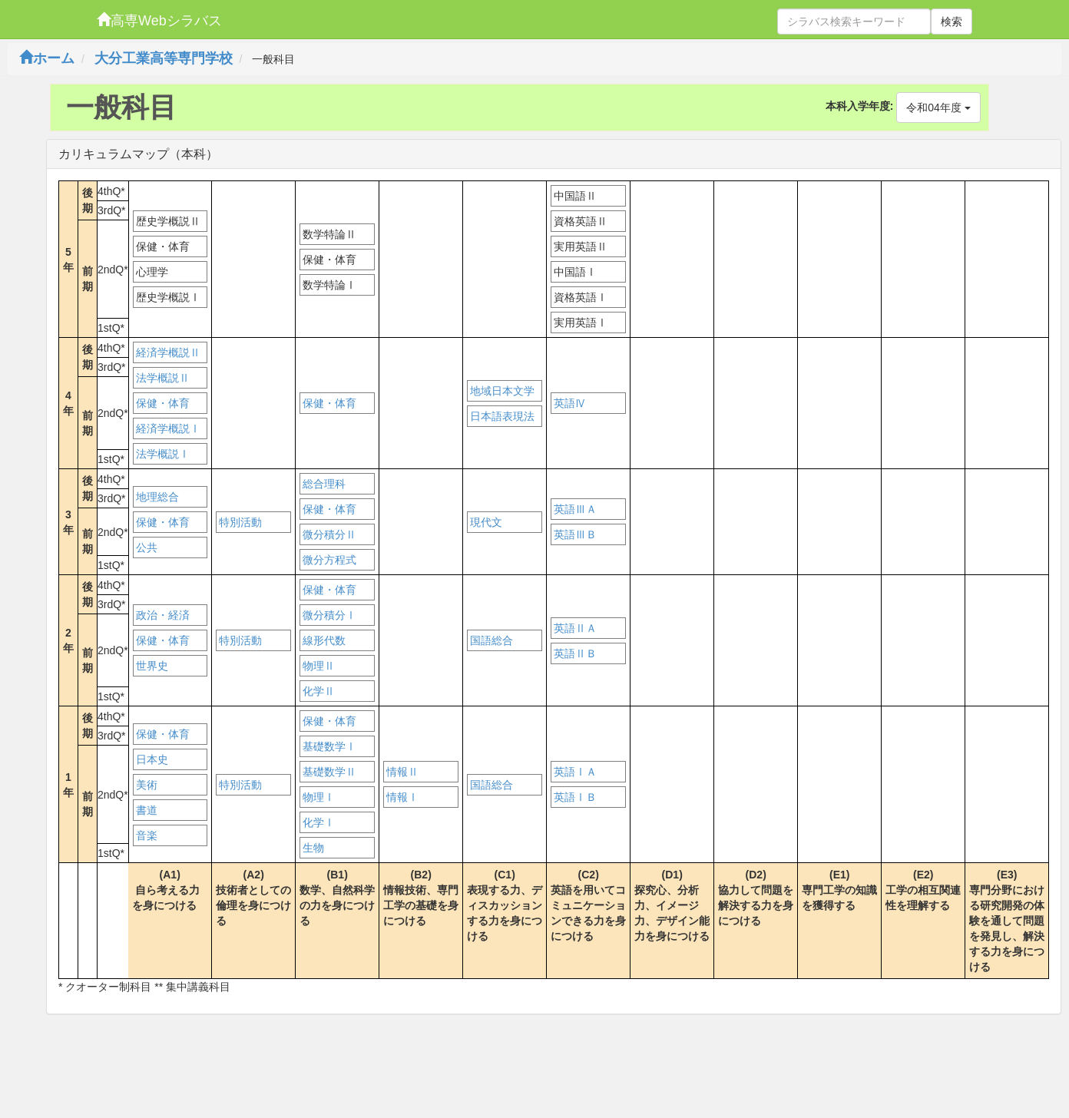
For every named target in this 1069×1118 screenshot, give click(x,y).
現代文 (486, 522)
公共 (146, 547)
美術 (146, 785)
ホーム (46, 58)
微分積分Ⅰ (329, 615)
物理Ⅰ (319, 797)
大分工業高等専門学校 (163, 58)
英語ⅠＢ (575, 797)
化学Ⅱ (319, 691)
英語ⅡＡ (575, 628)
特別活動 (240, 522)
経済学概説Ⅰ (168, 428)
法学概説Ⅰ (163, 454)
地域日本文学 (502, 391)
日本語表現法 (502, 416)
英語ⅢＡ (575, 509)
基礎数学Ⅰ (329, 746)
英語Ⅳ (570, 403)
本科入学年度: (860, 106)
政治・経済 (163, 615)
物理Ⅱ (319, 666)
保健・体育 (163, 403)
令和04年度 (938, 107)
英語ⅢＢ (575, 534)
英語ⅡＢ (575, 653)
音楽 (146, 835)
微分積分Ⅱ (329, 534)
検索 (951, 21)
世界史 (152, 666)
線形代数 (324, 640)
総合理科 (324, 484)
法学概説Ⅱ (163, 378)
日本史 (152, 759)
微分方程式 (329, 560)
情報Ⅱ (402, 772)
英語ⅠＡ (575, 772)
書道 (146, 810)
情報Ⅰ (402, 797)
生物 (313, 848)
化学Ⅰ (319, 822)
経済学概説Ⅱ (168, 352)
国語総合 (491, 640)
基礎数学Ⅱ (329, 772)
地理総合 (157, 497)
